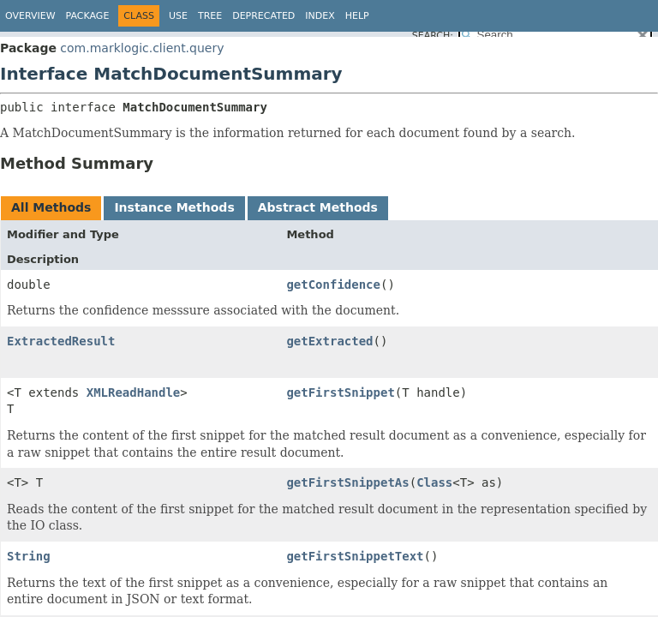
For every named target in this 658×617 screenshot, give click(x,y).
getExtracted (329, 341)
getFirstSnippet (340, 392)
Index (319, 15)
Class (434, 482)
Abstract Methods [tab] (318, 207)
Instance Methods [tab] (174, 207)
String (29, 556)
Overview (30, 15)
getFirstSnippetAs (347, 482)
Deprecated (263, 15)
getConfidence (333, 284)
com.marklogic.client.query (142, 48)
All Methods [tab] (51, 207)
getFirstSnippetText (354, 556)
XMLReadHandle (134, 392)
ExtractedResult (61, 341)
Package (88, 15)
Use (178, 15)
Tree (210, 15)
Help (357, 15)
